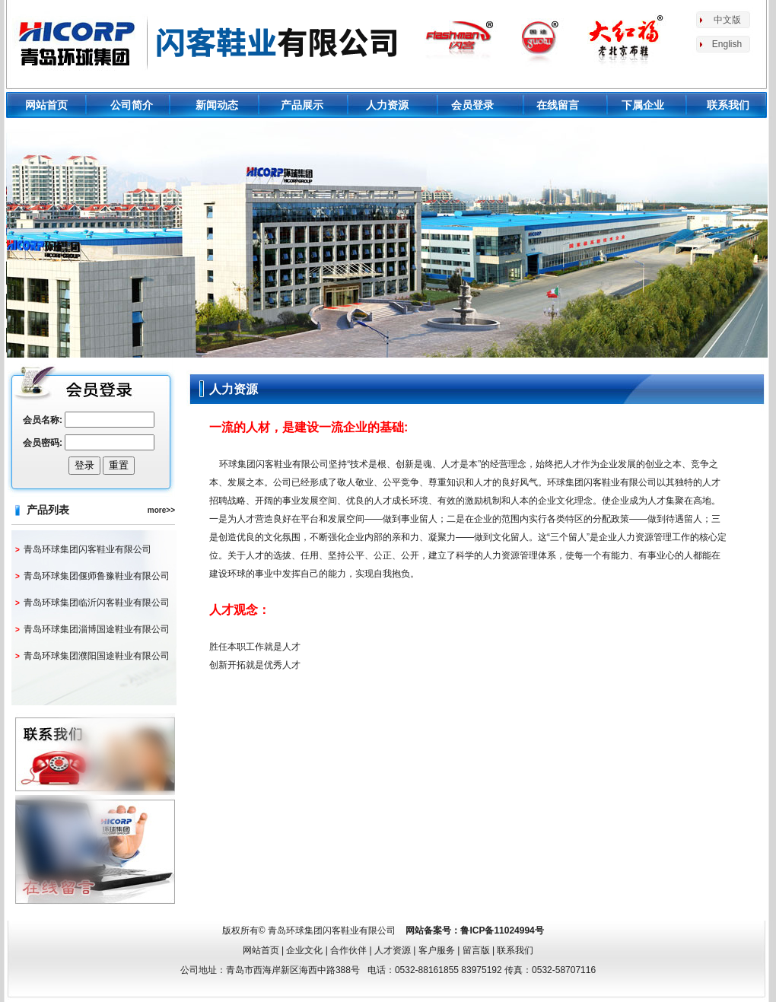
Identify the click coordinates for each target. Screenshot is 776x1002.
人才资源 (392, 950)
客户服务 (436, 950)
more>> (161, 510)
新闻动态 (217, 105)
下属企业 (643, 105)
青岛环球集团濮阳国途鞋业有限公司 (97, 656)
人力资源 (387, 105)
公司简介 (131, 105)
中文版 (727, 19)
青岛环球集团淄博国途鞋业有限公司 (97, 629)
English (727, 44)
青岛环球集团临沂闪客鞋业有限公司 (97, 602)
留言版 (476, 950)
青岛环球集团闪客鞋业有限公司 (87, 549)
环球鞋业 (208, 42)
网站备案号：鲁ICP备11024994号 (474, 930)
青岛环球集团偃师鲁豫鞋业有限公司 (97, 576)
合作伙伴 (348, 950)
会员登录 (472, 105)
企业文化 (304, 950)
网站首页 (46, 105)
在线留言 (557, 105)
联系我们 (728, 105)
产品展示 (302, 105)
